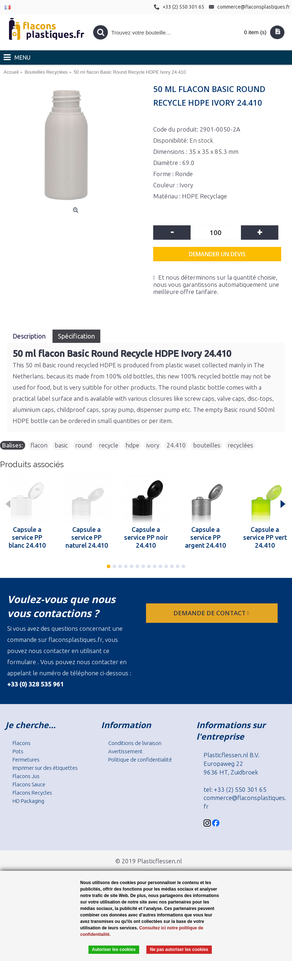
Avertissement (125, 751)
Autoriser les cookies (114, 949)
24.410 (176, 445)
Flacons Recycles (32, 793)
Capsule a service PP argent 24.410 (205, 537)
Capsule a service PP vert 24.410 (265, 537)
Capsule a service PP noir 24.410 (146, 537)
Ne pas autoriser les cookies (179, 949)
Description (30, 336)
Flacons (22, 743)
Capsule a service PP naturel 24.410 (86, 537)
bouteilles (206, 445)
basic (61, 445)
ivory (152, 445)
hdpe (132, 445)
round (83, 445)
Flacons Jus (26, 776)
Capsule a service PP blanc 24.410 (27, 537)
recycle (108, 445)
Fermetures (26, 760)
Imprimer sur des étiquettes (45, 768)
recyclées (240, 445)
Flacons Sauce (29, 784)
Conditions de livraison (134, 743)
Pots (18, 751)
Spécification (76, 336)
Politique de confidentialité (140, 760)
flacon (39, 445)
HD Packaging (28, 801)
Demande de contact (211, 613)
